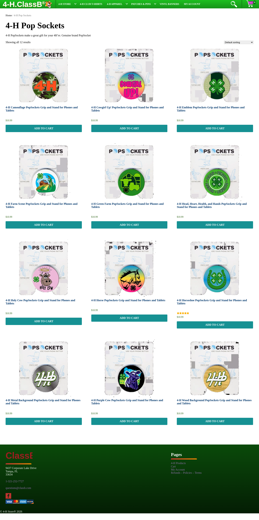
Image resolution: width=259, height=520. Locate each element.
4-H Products (178, 469)
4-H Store (64, 4)
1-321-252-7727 (15, 487)
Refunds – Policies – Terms (186, 479)
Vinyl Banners (169, 4)
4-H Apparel (114, 4)
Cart (173, 473)
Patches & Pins (141, 4)
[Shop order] (238, 42)
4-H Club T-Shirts (91, 4)
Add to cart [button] (44, 129)
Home (9, 15)
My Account (192, 4)
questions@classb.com (18, 494)
